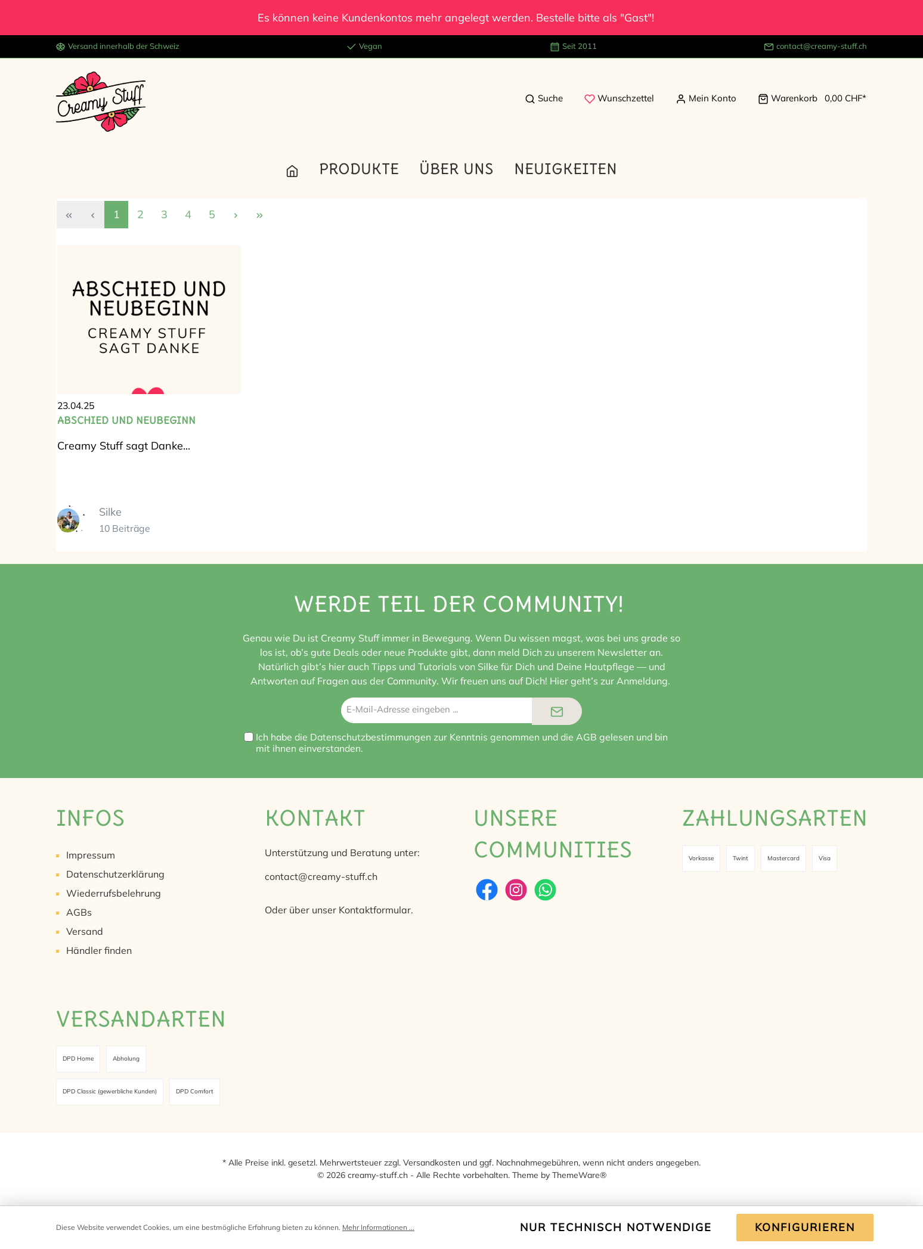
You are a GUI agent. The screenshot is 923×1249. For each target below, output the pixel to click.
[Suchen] (544, 98)
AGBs (79, 912)
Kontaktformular (375, 910)
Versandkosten (431, 1162)
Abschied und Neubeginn (126, 420)
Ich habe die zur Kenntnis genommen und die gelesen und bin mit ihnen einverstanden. (462, 742)
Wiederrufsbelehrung (113, 893)
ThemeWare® (579, 1175)
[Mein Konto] (706, 98)
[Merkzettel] (619, 98)
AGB (586, 737)
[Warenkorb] (808, 98)
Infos (90, 817)
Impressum (90, 855)
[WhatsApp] (545, 889)
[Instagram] (516, 889)
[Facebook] (486, 889)
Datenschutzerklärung (115, 874)
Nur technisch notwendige (616, 1227)
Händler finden (99, 950)
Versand (84, 931)
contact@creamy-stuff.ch (821, 46)
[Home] (302, 169)
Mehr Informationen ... (378, 1227)
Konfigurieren (805, 1227)
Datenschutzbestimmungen (370, 737)
